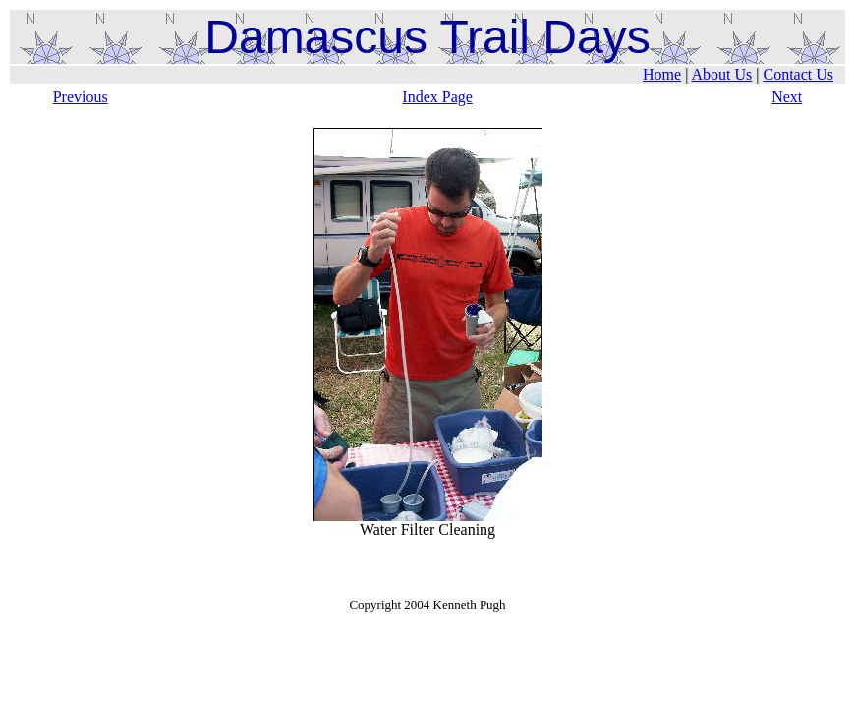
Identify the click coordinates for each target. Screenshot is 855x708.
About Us (721, 74)
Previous (80, 96)
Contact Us (798, 74)
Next (786, 96)
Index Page (437, 96)
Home (662, 74)
